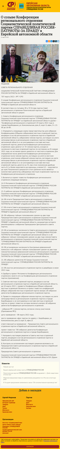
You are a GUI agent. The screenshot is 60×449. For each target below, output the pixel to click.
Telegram (5, 404)
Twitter (4, 408)
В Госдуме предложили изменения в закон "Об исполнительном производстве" (29, 383)
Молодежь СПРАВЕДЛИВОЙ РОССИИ (11, 427)
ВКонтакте (5, 410)
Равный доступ (8, 367)
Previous (2, 62)
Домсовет (5, 433)
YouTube (28, 408)
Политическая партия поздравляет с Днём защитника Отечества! (30, 374)
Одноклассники (7, 412)
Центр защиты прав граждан (11, 424)
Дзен (4, 406)
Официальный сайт (8, 401)
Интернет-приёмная (8, 402)
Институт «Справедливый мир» (12, 422)
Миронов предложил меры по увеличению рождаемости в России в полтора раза (29, 378)
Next (57, 62)
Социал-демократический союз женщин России (12, 430)
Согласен (30, 446)
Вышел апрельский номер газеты (23, 370)
